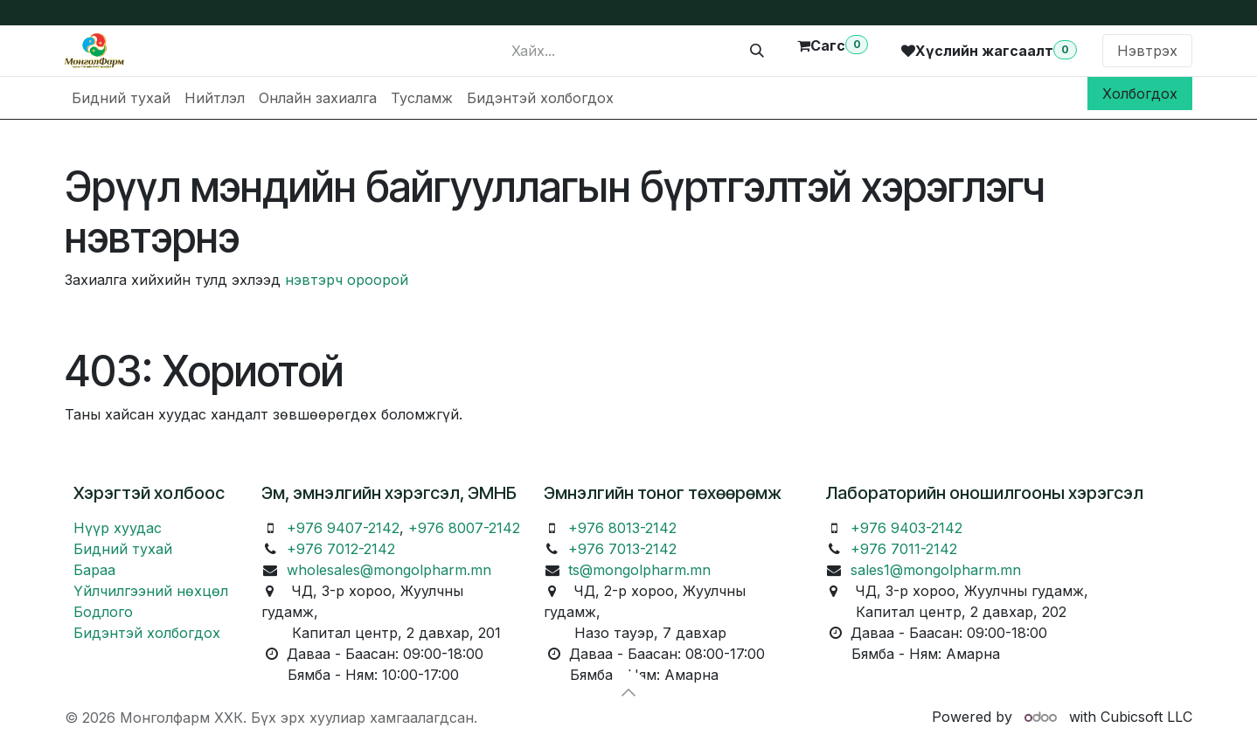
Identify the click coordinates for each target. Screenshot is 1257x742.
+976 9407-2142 (343, 528)
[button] (628, 692)
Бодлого (103, 612)
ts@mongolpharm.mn (639, 570)
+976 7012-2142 (341, 549)
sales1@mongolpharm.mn (936, 570)
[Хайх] (757, 51)
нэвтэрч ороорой (346, 279)
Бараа (94, 570)
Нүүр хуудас (117, 528)
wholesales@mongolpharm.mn (389, 570)
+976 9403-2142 (906, 528)
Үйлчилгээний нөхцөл (150, 591)
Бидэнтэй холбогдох (146, 632)
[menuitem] (121, 97)
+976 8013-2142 (622, 528)
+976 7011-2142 (904, 549)
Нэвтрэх (1147, 50)
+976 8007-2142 (464, 528)
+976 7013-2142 (622, 549)
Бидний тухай (122, 549)
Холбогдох (1139, 93)
